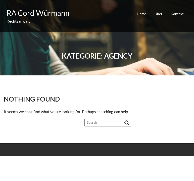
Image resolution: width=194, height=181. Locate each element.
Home (141, 14)
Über (158, 14)
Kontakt (177, 14)
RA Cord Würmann (38, 12)
